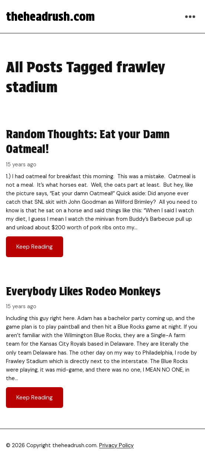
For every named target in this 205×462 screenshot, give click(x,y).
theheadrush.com (50, 16)
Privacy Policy (116, 445)
